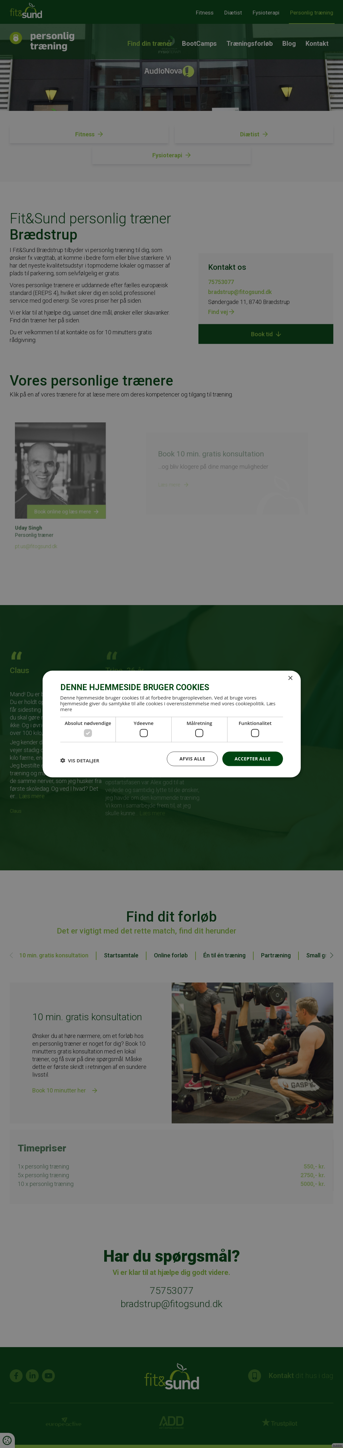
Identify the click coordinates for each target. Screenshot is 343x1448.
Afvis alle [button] (192, 759)
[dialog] (171, 724)
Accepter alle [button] (252, 759)
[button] (79, 760)
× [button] (290, 678)
